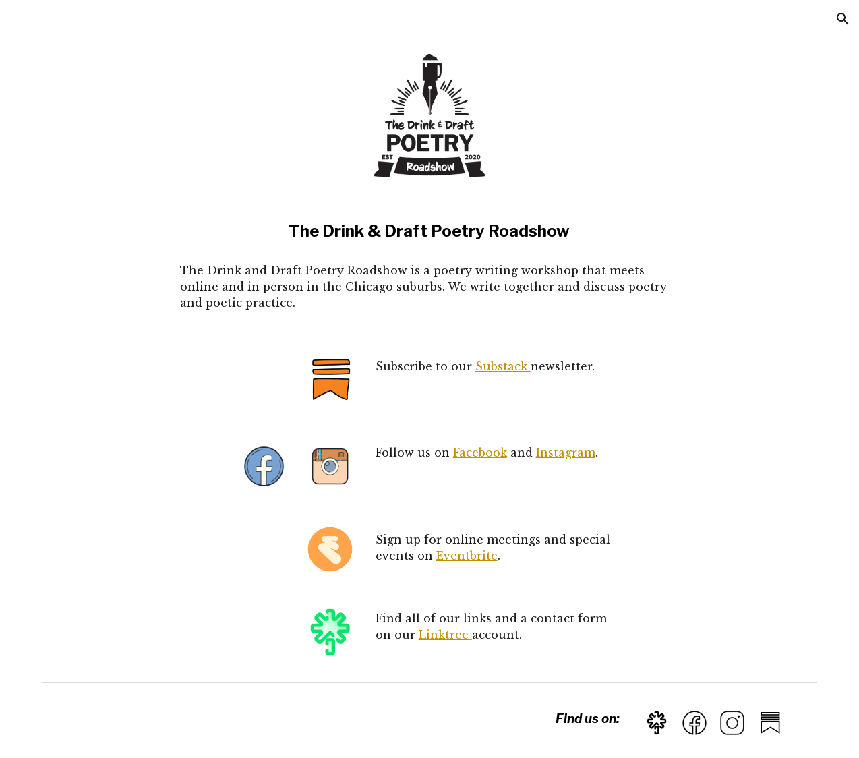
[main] (429, 231)
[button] (843, 19)
